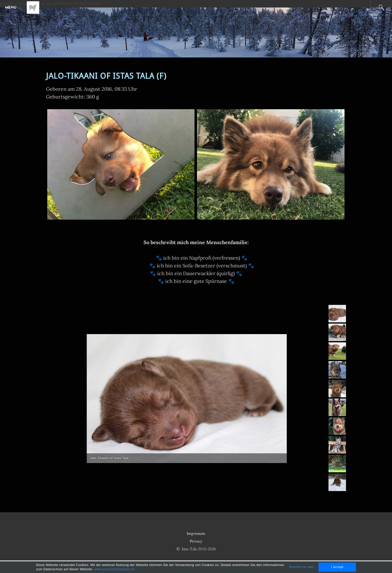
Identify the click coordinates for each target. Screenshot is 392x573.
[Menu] (12, 7)
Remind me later (301, 567)
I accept (337, 567)
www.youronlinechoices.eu (114, 569)
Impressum (196, 533)
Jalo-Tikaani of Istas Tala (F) (106, 76)
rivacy (197, 541)
